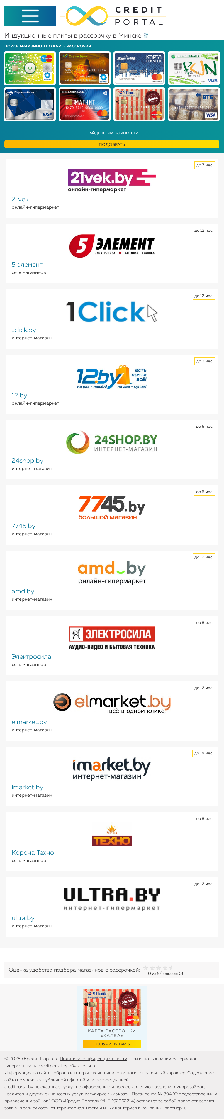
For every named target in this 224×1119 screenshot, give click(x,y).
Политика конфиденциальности (93, 1059)
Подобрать (112, 145)
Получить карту (112, 1044)
